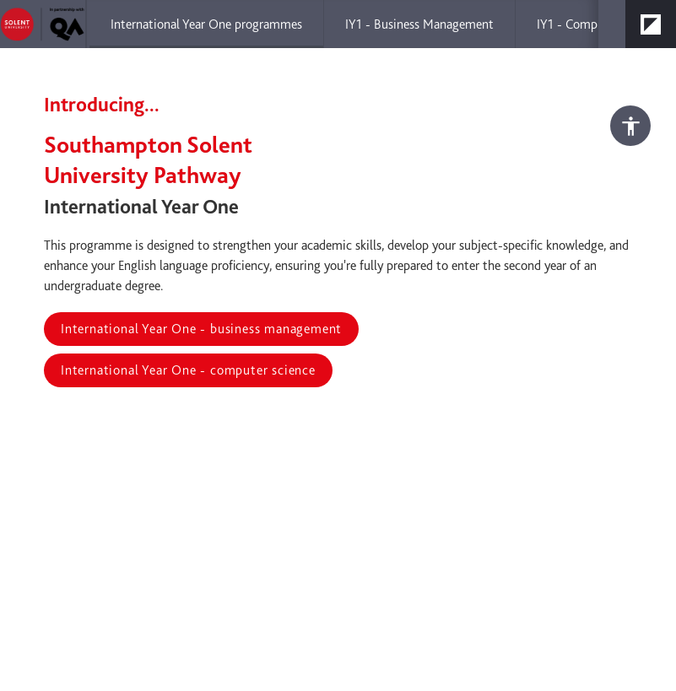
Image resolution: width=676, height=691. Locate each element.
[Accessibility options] (630, 125)
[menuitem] (206, 24)
